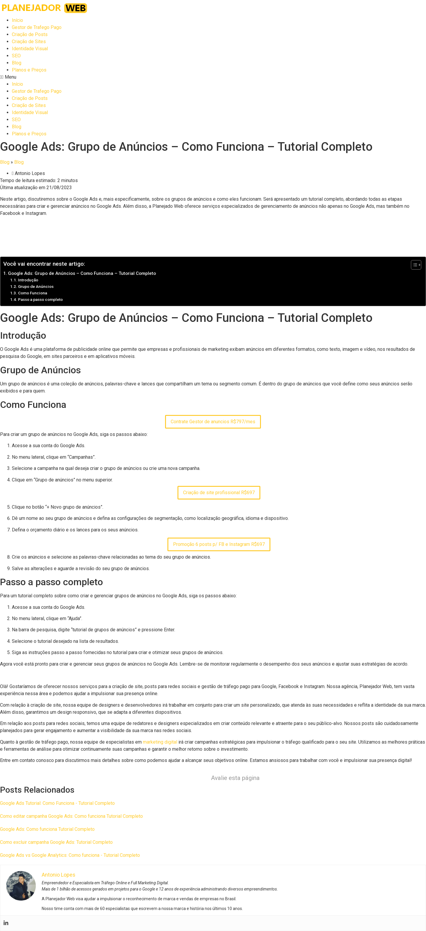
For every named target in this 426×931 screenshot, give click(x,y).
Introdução (28, 280)
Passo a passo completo (40, 299)
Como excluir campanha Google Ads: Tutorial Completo (56, 842)
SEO (16, 56)
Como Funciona (32, 293)
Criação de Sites (29, 41)
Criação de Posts (30, 34)
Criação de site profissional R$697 (219, 492)
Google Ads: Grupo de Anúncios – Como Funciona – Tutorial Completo (82, 273)
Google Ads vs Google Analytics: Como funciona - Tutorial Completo (70, 855)
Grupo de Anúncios (36, 286)
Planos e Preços (29, 70)
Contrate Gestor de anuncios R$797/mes (213, 421)
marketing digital (160, 742)
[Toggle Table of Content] (413, 265)
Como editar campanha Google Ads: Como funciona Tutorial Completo (71, 816)
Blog (16, 63)
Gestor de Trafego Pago (37, 27)
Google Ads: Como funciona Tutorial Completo (47, 829)
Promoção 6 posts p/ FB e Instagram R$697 (219, 544)
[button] (213, 77)
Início (17, 20)
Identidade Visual (30, 48)
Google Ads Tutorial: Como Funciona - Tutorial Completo (57, 803)
